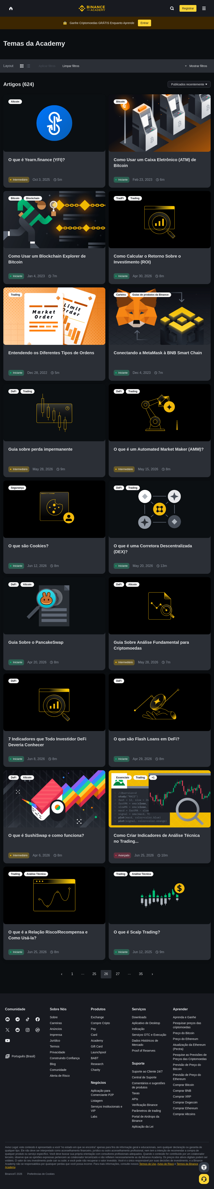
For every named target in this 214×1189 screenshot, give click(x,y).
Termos (54, 1046)
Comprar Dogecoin (185, 1102)
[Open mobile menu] (204, 8)
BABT (95, 1058)
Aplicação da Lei (142, 1126)
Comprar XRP (182, 1096)
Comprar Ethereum (185, 1108)
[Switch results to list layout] (28, 66)
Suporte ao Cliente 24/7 (147, 1071)
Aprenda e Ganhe (184, 1017)
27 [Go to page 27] (118, 974)
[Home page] (92, 8)
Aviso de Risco (165, 1163)
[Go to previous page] (62, 974)
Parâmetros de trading (146, 1110)
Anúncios (56, 1029)
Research (97, 1064)
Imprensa (56, 1034)
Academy (97, 1040)
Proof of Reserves (143, 1050)
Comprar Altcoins (184, 1114)
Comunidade (58, 1069)
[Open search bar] (171, 8)
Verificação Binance (145, 1105)
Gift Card (97, 1046)
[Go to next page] (152, 974)
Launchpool (98, 1052)
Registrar (188, 8)
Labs (94, 1116)
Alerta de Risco (60, 1075)
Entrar (144, 23)
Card (94, 1034)
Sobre (53, 1017)
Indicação (138, 1029)
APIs (135, 1099)
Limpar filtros (70, 66)
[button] (203, 8)
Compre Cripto (100, 1023)
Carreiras (56, 1023)
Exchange (97, 1017)
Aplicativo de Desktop (146, 1023)
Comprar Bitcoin (183, 1085)
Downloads (139, 1017)
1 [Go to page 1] (72, 974)
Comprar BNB (182, 1090)
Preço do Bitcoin (183, 1033)
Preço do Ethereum (185, 1039)
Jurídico (55, 1040)
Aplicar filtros (47, 66)
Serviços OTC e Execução (149, 1034)
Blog (53, 1064)
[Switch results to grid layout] (21, 66)
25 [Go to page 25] (94, 974)
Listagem (97, 1100)
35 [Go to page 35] (141, 974)
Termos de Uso (147, 1163)
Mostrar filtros (195, 66)
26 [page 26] (106, 974)
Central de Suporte (144, 1077)
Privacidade (57, 1052)
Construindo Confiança (64, 1058)
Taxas (136, 1093)
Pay (93, 1029)
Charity (95, 1069)
